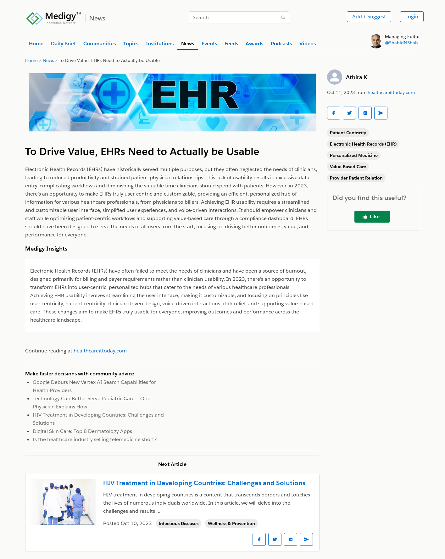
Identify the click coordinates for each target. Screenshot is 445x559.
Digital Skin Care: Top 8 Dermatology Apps (82, 431)
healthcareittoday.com (391, 92)
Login (411, 16)
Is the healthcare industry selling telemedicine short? (95, 439)
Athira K (357, 77)
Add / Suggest (369, 16)
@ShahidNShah (401, 43)
